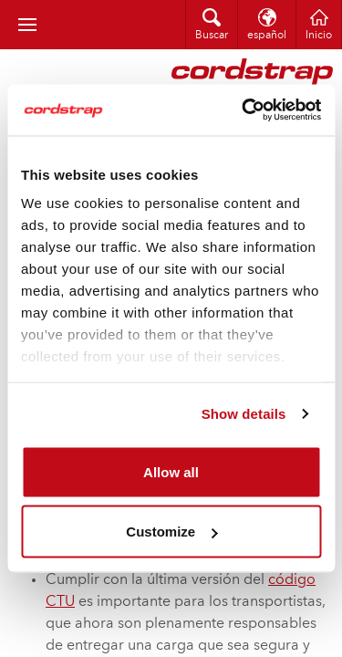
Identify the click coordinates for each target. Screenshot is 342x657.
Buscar (211, 35)
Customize (171, 531)
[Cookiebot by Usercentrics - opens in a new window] (243, 110)
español (266, 35)
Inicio (319, 35)
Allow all (171, 471)
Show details (244, 414)
